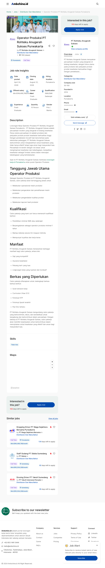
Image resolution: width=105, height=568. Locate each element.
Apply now (41, 405)
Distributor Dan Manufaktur (30, 12)
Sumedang (24, 464)
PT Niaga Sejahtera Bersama (30, 432)
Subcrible (81, 558)
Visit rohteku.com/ (79, 117)
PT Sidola (22, 456)
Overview (68, 54)
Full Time (27, 60)
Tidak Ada (14, 344)
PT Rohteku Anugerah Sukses (30, 50)
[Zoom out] (52, 364)
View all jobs (53, 418)
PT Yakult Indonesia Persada (30, 480)
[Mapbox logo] (14, 388)
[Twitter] (93, 537)
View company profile (79, 49)
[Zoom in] (52, 361)
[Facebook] (93, 542)
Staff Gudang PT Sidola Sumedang (32, 453)
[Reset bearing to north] (52, 367)
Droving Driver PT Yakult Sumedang (32, 477)
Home (9, 12)
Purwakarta (15, 60)
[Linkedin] (93, 533)
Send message (79, 123)
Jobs (15, 12)
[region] (32, 374)
